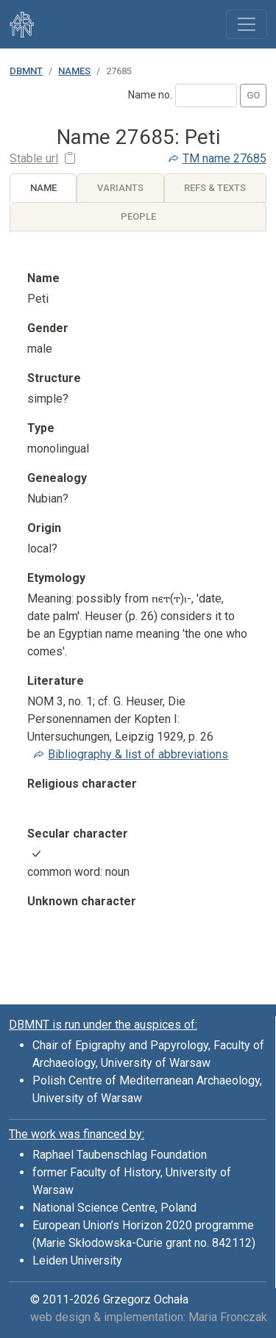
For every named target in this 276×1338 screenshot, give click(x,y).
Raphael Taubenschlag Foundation (119, 1155)
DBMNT (26, 70)
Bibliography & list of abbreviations (138, 754)
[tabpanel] (137, 609)
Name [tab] (43, 187)
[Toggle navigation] (246, 24)
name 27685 (224, 158)
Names (74, 70)
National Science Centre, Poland (114, 1208)
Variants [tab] (120, 187)
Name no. (150, 95)
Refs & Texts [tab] (215, 187)
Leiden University (77, 1260)
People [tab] (138, 216)
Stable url (34, 158)
